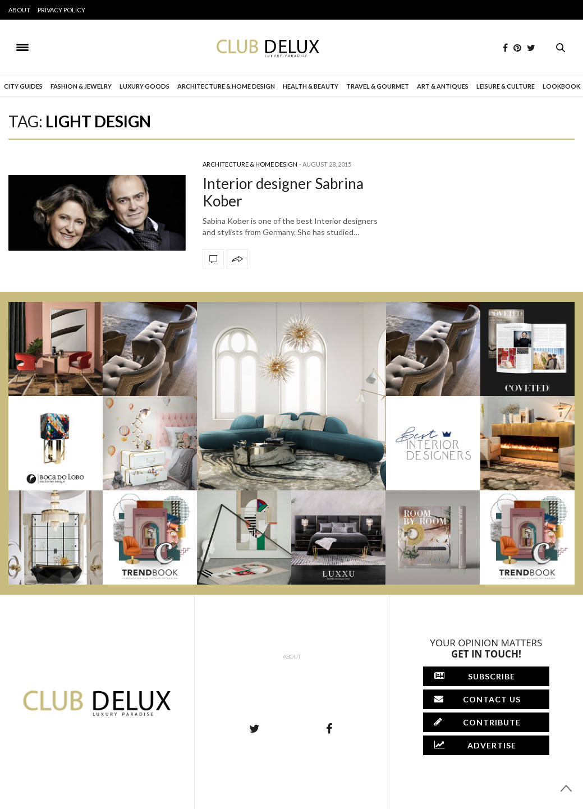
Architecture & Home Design (226, 86)
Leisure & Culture (505, 86)
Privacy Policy (61, 9)
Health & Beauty (310, 86)
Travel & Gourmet (377, 86)
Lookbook (561, 86)
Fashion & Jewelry (81, 86)
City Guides (23, 86)
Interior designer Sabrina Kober (283, 192)
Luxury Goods (144, 86)
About (19, 9)
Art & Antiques (443, 86)
